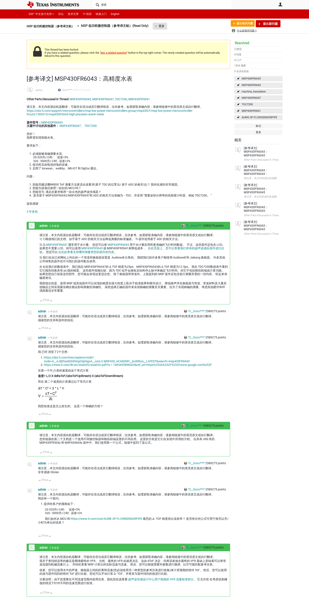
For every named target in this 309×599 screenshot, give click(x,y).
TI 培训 (87, 14)
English (115, 14)
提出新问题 (270, 23)
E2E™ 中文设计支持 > (41, 14)
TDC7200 (247, 104)
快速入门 (101, 14)
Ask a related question (113, 52)
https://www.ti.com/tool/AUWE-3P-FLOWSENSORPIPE (106, 518)
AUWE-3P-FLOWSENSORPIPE (259, 117)
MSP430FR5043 (251, 85)
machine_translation (254, 91)
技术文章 (73, 14)
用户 (280, 4)
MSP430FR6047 (251, 97)
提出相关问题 (243, 23)
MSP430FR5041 (251, 110)
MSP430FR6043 (251, 78)
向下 (51, 301)
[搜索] (162, 4)
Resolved (242, 43)
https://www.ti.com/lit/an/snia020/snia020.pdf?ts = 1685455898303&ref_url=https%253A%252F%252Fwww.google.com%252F (128, 364)
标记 (258, 125)
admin (38, 90)
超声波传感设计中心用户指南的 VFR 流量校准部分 (161, 579)
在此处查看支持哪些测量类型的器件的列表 (86, 252)
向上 (41, 301)
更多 (165, 26)
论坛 (61, 14)
